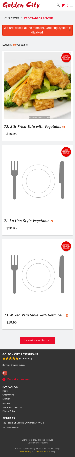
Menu (5, 391)
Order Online (8, 395)
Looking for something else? (37, 340)
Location (6, 399)
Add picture (66, 57)
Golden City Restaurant (20, 354)
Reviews (6, 403)
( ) (64, 5)
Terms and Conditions (12, 407)
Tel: (10, 427)
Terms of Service (43, 451)
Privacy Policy (8, 411)
